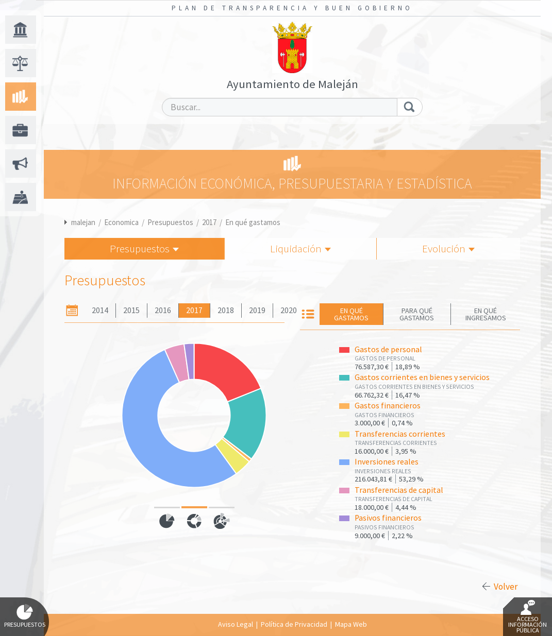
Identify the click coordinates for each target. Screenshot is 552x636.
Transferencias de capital (399, 490)
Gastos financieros (388, 405)
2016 (163, 310)
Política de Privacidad (294, 624)
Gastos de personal (388, 349)
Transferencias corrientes (400, 434)
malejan (83, 222)
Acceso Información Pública (527, 617)
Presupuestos (170, 222)
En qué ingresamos (485, 314)
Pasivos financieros (388, 518)
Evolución (448, 248)
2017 (209, 222)
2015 (131, 310)
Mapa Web (351, 624)
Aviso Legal (235, 624)
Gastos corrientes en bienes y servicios (422, 377)
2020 (288, 310)
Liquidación (300, 248)
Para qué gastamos (416, 314)
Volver (505, 586)
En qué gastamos (252, 222)
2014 (100, 310)
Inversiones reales (387, 462)
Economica (121, 222)
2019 (257, 310)
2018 (226, 310)
